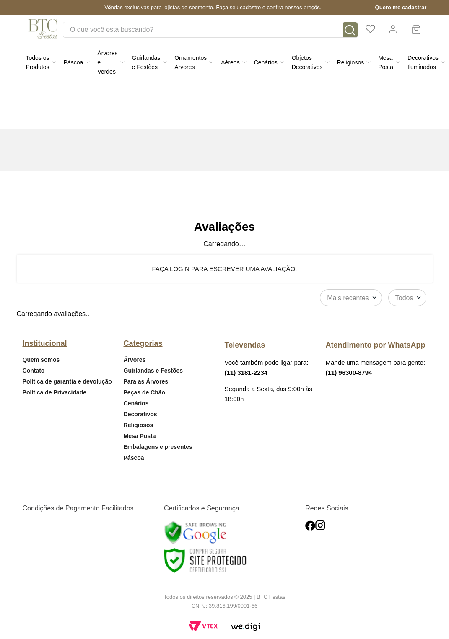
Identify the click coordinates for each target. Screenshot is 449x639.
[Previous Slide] (109, 7)
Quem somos (41, 359)
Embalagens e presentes (158, 446)
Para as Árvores (146, 381)
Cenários (136, 403)
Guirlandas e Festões (153, 370)
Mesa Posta (140, 436)
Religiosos (138, 425)
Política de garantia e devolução (67, 381)
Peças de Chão (145, 392)
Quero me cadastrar (401, 7)
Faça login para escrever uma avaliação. (224, 268)
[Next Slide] (316, 7)
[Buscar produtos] (350, 30)
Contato (34, 370)
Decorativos (140, 414)
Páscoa (134, 457)
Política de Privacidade (55, 392)
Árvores (135, 359)
